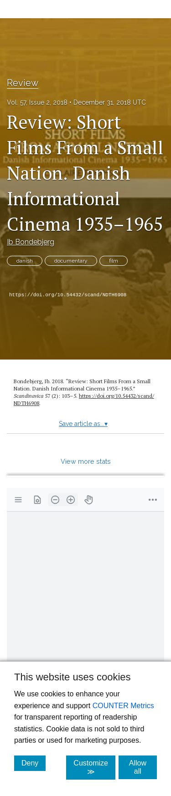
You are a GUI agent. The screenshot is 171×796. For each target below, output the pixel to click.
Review (22, 82)
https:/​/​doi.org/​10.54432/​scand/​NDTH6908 (84, 399)
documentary (71, 261)
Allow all (143, 767)
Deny (33, 763)
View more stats (86, 461)
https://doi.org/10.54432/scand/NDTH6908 (67, 295)
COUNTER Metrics (123, 706)
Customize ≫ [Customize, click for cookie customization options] (94, 767)
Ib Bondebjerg (30, 242)
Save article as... (83, 423)
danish (24, 261)
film (113, 261)
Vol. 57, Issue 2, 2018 (37, 102)
